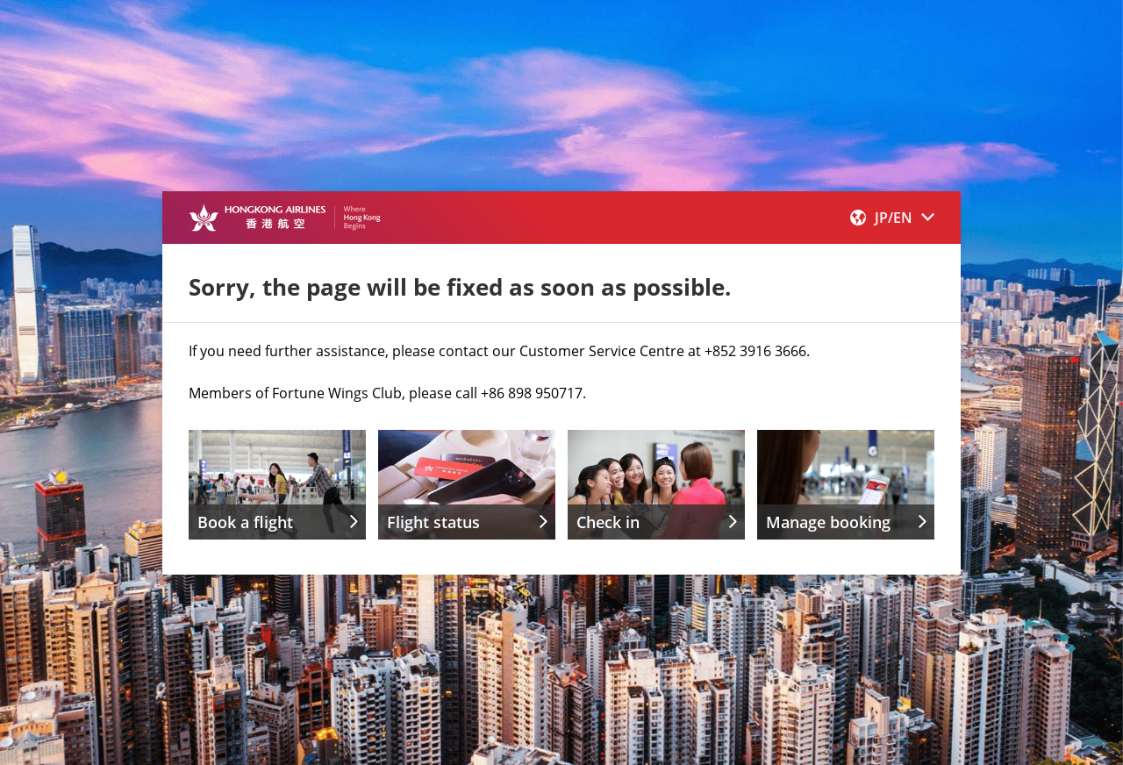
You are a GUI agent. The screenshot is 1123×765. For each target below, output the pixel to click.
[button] (892, 217)
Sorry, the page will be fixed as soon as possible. (460, 287)
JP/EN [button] (892, 217)
